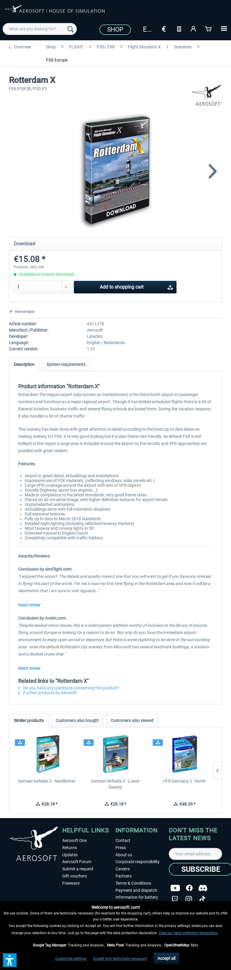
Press (121, 847)
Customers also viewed (132, 720)
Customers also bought (77, 720)
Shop (115, 29)
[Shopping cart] (209, 28)
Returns (69, 847)
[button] (10, 960)
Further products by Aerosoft (47, 692)
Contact (123, 840)
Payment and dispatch (136, 890)
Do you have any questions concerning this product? (68, 688)
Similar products (29, 720)
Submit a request (77, 868)
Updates (70, 854)
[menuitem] (40, 29)
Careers (123, 868)
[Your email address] (195, 854)
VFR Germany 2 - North (184, 781)
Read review (29, 605)
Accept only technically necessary (120, 959)
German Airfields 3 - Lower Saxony (115, 784)
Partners (124, 876)
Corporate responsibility (138, 861)
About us (124, 854)
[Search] (70, 29)
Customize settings (70, 959)
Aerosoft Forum (76, 861)
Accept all (166, 958)
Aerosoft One (74, 840)
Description (24, 364)
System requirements (65, 364)
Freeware (70, 883)
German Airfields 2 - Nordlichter (46, 781)
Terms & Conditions (133, 883)
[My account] (194, 28)
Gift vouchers (74, 876)
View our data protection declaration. (188, 933)
